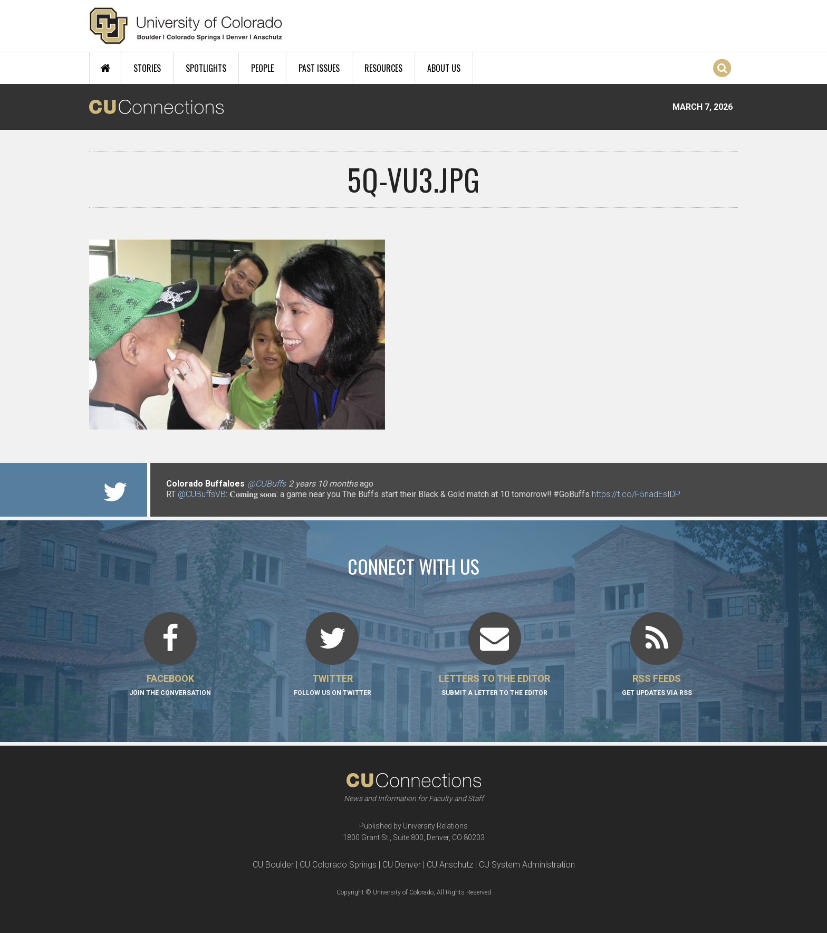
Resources (383, 68)
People (262, 68)
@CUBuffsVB (202, 494)
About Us (443, 68)
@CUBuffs (266, 484)
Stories (147, 68)
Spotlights (206, 68)
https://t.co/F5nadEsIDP (636, 494)
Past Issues (319, 68)
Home (105, 68)
